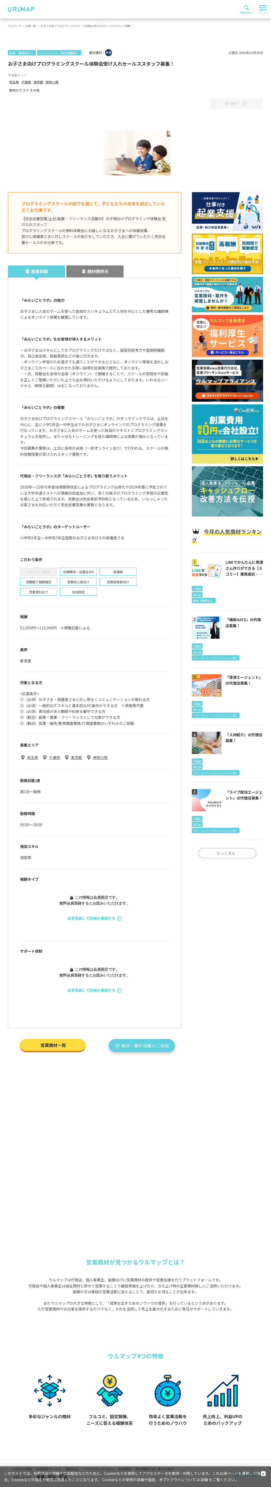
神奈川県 (52, 82)
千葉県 (26, 82)
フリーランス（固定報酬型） (59, 53)
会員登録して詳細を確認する (94, 918)
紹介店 (197, 595)
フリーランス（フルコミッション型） (215, 658)
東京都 (38, 82)
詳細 (204, 1479)
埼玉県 (14, 82)
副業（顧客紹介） (22, 53)
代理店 (197, 589)
